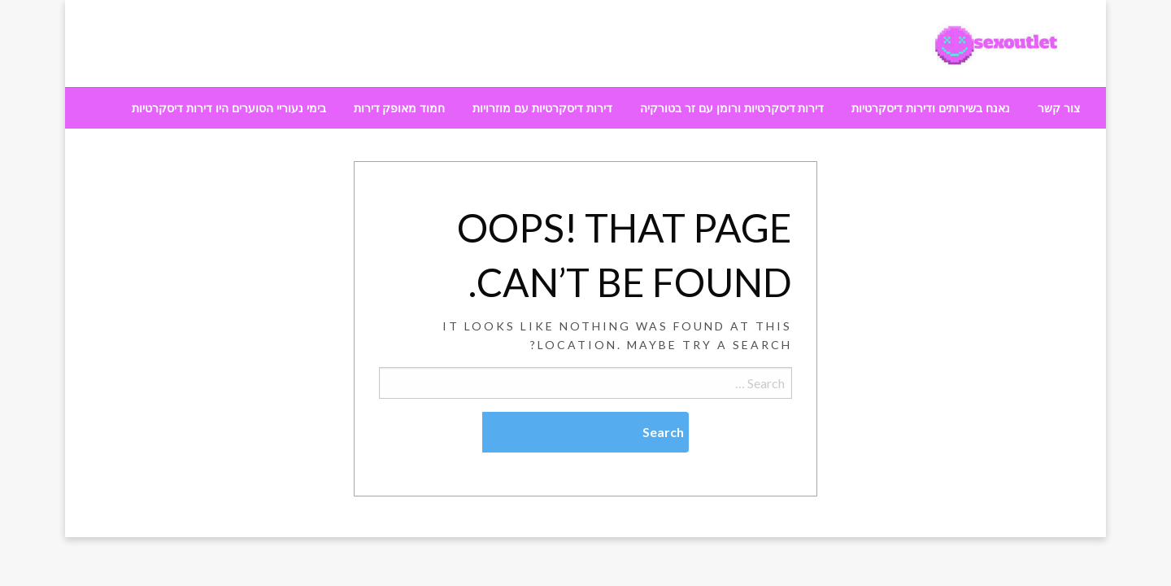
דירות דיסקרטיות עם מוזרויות (542, 108)
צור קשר (1059, 108)
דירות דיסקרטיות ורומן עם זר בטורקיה (732, 108)
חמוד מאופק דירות (400, 108)
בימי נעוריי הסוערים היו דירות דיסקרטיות (228, 108)
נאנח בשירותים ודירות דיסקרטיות (930, 108)
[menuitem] (1059, 108)
